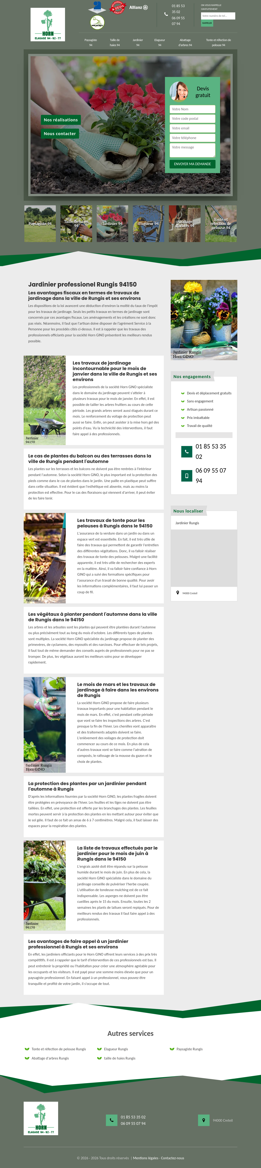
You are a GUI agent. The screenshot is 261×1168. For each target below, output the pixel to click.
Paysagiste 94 (91, 42)
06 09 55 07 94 (178, 21)
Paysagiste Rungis (186, 1049)
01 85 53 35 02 (178, 9)
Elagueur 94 (159, 42)
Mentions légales (145, 1158)
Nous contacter (60, 134)
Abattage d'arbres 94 (185, 42)
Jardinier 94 (138, 42)
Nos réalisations (61, 120)
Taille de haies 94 (115, 42)
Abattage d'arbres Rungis (47, 1058)
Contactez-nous (172, 1158)
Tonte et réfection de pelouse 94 (218, 42)
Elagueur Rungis (112, 1049)
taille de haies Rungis (116, 1058)
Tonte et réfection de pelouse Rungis (55, 1049)
